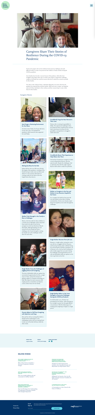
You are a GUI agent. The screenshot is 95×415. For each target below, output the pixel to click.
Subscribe (57, 408)
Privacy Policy (16, 408)
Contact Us (15, 405)
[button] (91, 5)
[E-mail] (39, 408)
